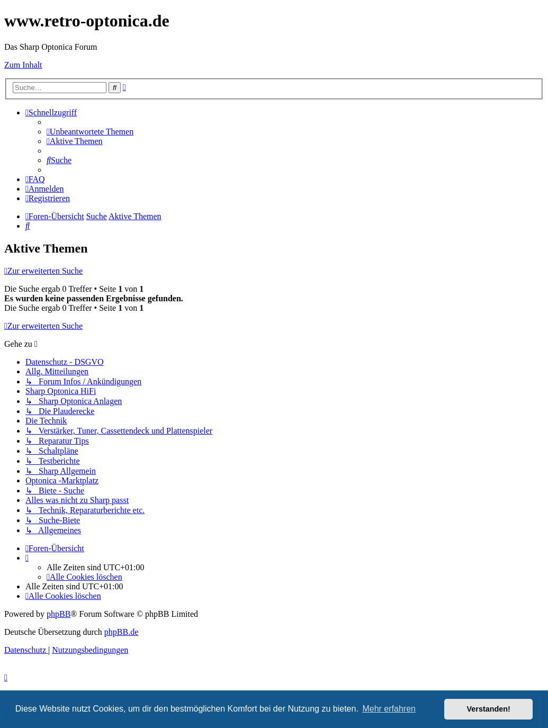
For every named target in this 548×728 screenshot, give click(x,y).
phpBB (58, 613)
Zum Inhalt (23, 64)
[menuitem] (90, 131)
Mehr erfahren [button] (389, 708)
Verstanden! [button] (488, 709)
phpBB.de (121, 631)
